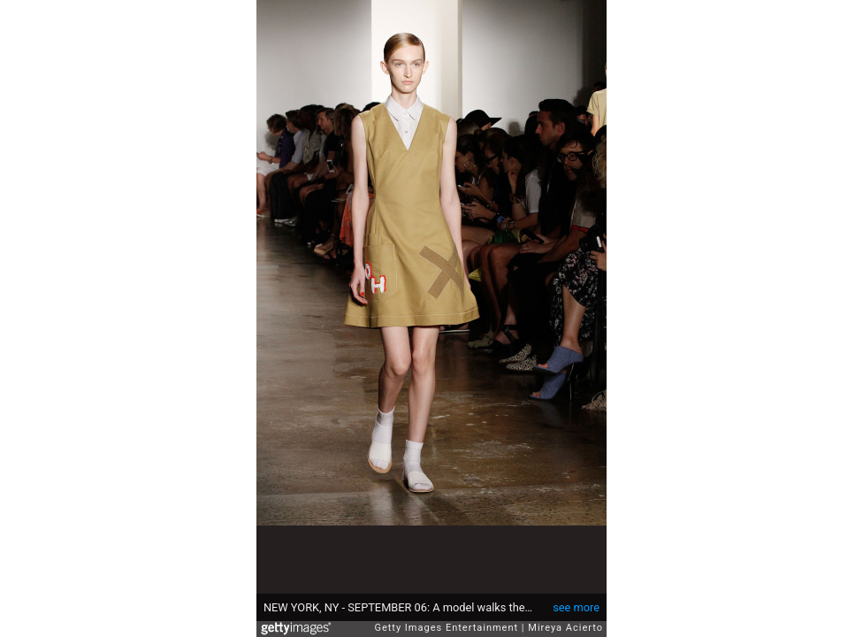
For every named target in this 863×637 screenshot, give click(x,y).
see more (576, 607)
